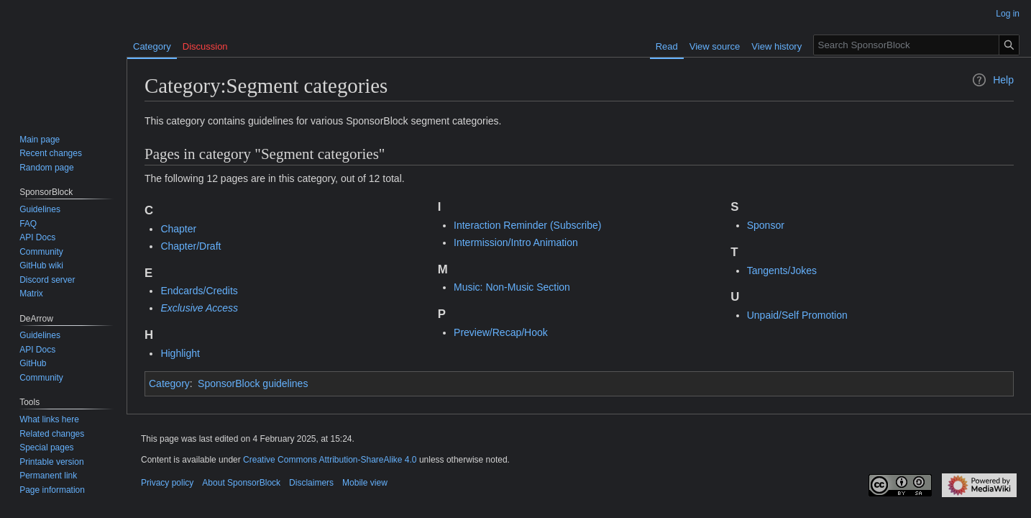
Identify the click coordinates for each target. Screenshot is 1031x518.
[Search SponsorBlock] (916, 45)
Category (169, 383)
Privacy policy (167, 483)
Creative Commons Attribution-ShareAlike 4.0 (329, 460)
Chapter (178, 229)
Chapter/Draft (190, 246)
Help (992, 80)
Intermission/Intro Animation (516, 242)
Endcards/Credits (198, 290)
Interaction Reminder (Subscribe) (527, 225)
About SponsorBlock (241, 483)
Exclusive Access (199, 308)
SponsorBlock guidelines (253, 383)
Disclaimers (311, 483)
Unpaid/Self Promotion (797, 315)
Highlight (179, 353)
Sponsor (765, 225)
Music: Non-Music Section (512, 287)
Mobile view (365, 483)
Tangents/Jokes (782, 270)
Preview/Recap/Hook (501, 332)
